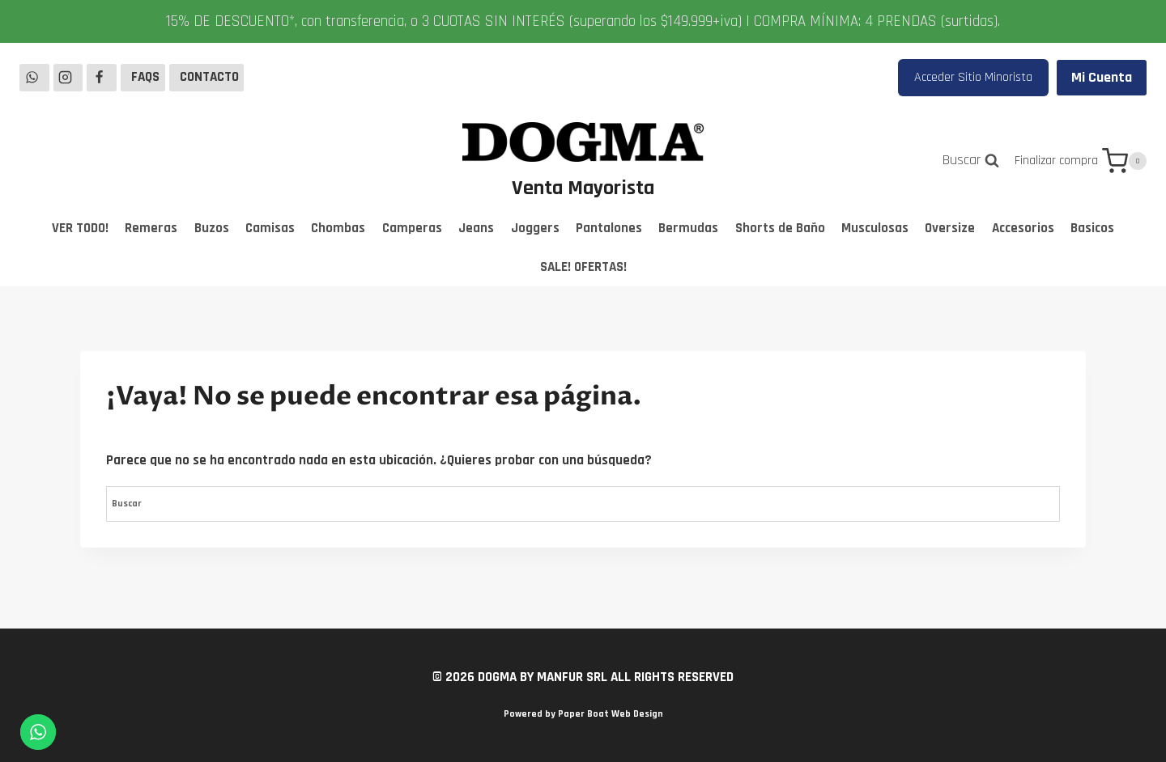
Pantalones (609, 228)
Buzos (211, 228)
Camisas (270, 228)
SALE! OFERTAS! (583, 267)
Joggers (535, 228)
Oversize (950, 228)
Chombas (338, 228)
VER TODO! (80, 228)
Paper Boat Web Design (610, 714)
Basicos (1092, 228)
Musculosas (875, 228)
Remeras (151, 228)
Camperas (412, 228)
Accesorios (1023, 228)
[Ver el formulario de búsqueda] (970, 161)
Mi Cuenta (1101, 77)
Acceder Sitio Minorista (973, 77)
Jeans (476, 228)
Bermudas (688, 228)
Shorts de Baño (780, 228)
